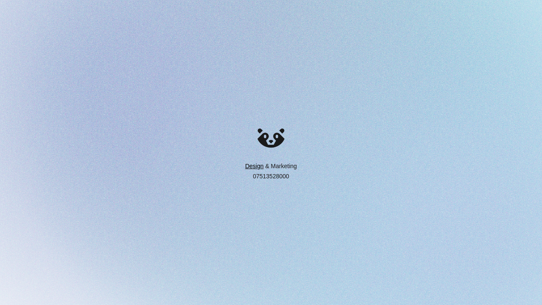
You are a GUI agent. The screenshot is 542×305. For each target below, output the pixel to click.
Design (254, 166)
